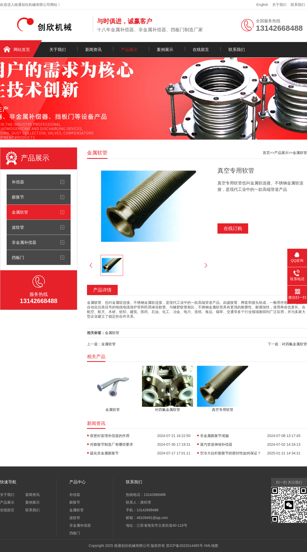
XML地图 (211, 546)
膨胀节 (18, 197)
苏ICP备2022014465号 (184, 546)
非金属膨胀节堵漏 (214, 436)
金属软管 (20, 212)
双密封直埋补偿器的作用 (109, 436)
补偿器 (18, 182)
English (262, 5)
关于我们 (279, 5)
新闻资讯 (93, 49)
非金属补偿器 (24, 242)
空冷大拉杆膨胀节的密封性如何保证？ (230, 453)
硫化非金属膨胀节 (104, 453)
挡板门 (18, 257)
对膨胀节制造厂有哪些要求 (111, 444)
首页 (266, 153)
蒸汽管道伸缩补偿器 (216, 444)
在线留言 (201, 49)
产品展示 (129, 49)
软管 (97, 302)
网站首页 (22, 49)
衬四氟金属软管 (294, 344)
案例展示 (165, 49)
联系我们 (298, 5)
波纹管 (18, 227)
